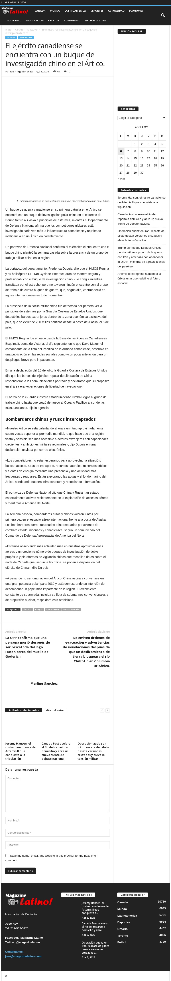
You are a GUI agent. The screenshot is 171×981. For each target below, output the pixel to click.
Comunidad (72, 20)
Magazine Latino (31, 937)
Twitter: (10, 942)
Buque (39, 609)
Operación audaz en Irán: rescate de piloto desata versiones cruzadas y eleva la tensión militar (93, 751)
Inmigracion (34, 20)
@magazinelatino (28, 942)
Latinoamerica (75, 10)
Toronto (122, 935)
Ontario (122, 929)
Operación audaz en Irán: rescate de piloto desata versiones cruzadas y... (96, 947)
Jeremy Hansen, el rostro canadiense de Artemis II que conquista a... (95, 908)
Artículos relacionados (24, 710)
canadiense (52, 609)
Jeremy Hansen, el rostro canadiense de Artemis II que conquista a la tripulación (20, 751)
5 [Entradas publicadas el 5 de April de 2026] (162, 144)
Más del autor (54, 710)
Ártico (27, 609)
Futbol (121, 942)
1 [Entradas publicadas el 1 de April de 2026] (135, 144)
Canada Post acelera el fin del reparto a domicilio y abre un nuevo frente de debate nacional (56, 751)
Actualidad (116, 10)
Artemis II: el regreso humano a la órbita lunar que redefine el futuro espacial (139, 278)
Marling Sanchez (21, 71)
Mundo (55, 10)
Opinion (53, 20)
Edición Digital (95, 20)
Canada (40, 10)
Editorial (14, 20)
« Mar (121, 178)
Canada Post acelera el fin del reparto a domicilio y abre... (95, 926)
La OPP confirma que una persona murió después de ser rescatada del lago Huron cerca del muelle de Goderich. (27, 647)
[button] (163, 16)
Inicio (8, 29)
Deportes (97, 10)
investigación (71, 609)
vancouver (32, 29)
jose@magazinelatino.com (23, 956)
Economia (136, 10)
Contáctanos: (14, 951)
